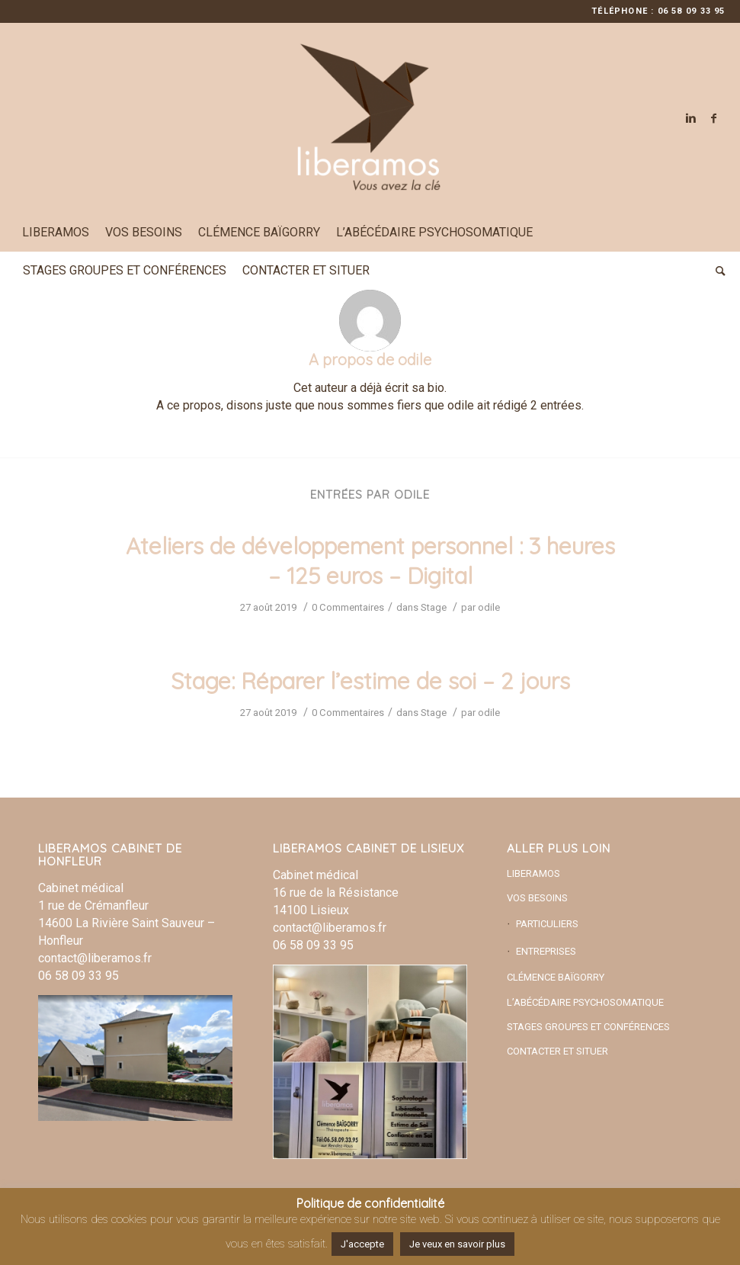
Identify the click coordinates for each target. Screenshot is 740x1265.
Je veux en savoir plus (457, 1244)
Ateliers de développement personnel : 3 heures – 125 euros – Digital (370, 560)
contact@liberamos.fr (95, 958)
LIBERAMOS (533, 873)
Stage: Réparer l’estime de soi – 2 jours (370, 680)
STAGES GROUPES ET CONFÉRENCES (588, 1026)
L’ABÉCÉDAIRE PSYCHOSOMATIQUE (585, 1002)
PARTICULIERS (547, 923)
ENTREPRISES (546, 951)
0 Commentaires (348, 607)
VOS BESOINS (537, 898)
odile (489, 607)
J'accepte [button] (362, 1244)
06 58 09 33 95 (78, 975)
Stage (434, 607)
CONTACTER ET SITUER (557, 1051)
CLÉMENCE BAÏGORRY (555, 977)
